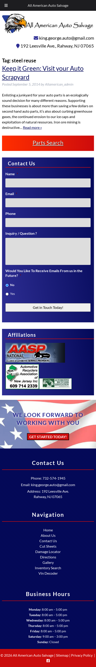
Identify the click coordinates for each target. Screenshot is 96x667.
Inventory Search (48, 568)
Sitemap (62, 655)
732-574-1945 (53, 478)
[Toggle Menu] (6, 5)
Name (11, 174)
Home (48, 530)
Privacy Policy (82, 655)
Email (11, 193)
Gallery (48, 562)
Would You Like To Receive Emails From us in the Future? (44, 273)
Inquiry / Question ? (21, 233)
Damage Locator (48, 551)
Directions (48, 557)
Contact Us (48, 541)
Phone (10, 213)
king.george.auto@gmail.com (66, 38)
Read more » (32, 127)
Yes (12, 294)
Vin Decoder (48, 573)
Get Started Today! (48, 437)
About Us (48, 535)
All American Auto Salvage (48, 5)
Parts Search (48, 142)
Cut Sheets (48, 546)
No (12, 285)
